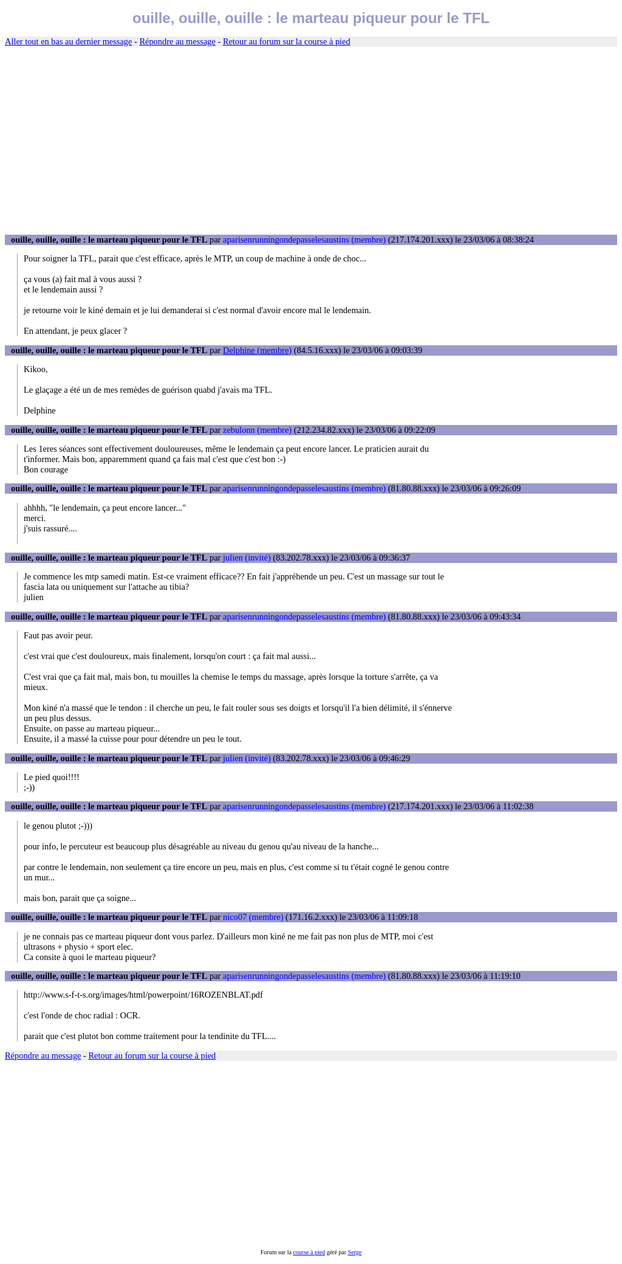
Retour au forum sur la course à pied (286, 41)
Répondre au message (177, 41)
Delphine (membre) (257, 350)
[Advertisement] (311, 141)
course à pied (309, 1252)
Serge (355, 1252)
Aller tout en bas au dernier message (68, 41)
